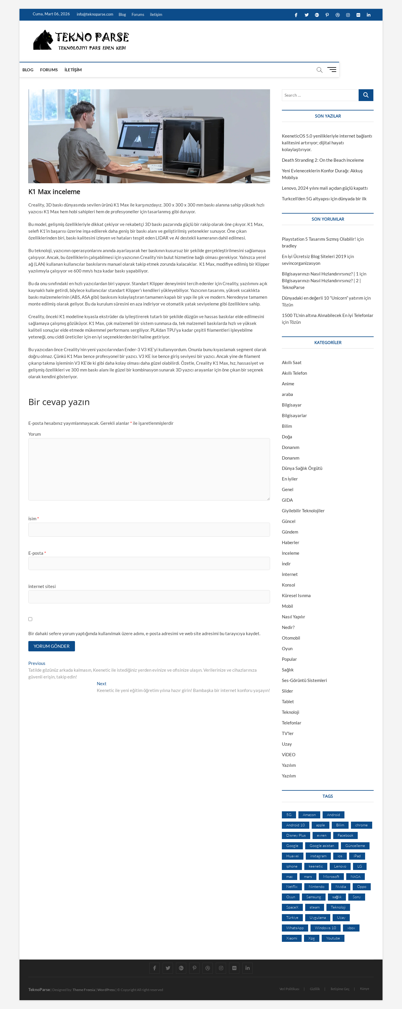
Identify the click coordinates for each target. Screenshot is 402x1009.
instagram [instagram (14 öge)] (318, 855)
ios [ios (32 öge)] (340, 855)
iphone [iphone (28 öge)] (292, 866)
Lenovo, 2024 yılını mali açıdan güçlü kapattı (325, 188)
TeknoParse (39, 989)
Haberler (290, 542)
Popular (289, 659)
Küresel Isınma (296, 595)
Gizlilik (315, 989)
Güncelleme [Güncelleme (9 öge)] (355, 845)
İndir (286, 563)
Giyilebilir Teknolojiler (303, 510)
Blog (122, 14)
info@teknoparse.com (94, 14)
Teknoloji (290, 712)
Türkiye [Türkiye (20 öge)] (292, 917)
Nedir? (288, 627)
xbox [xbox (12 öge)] (351, 927)
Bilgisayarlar (294, 415)
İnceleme (290, 553)
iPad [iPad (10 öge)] (357, 855)
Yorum (34, 434)
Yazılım (289, 765)
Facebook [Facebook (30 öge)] (345, 835)
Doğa (287, 436)
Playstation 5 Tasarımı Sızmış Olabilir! (319, 239)
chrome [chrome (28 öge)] (361, 825)
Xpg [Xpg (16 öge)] (311, 938)
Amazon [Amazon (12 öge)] (309, 814)
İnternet (290, 574)
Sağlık (288, 669)
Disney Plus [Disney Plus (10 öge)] (296, 835)
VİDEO (288, 754)
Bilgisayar (292, 404)
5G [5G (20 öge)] (289, 814)
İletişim (156, 14)
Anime (288, 383)
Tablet (288, 701)
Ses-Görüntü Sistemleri (304, 680)
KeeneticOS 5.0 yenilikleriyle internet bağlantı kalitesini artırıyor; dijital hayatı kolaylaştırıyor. (327, 142)
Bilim (287, 426)
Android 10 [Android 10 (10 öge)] (295, 825)
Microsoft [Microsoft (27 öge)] (331, 876)
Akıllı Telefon (294, 373)
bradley (289, 245)
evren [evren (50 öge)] (321, 835)
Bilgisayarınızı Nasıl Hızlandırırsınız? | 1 (320, 273)
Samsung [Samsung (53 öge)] (313, 896)
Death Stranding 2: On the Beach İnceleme (323, 160)
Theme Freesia (84, 989)
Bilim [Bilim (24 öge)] (340, 825)
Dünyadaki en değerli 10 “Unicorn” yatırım (322, 297)
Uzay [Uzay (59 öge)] (341, 917)
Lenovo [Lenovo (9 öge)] (340, 866)
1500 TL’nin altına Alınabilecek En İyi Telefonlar (327, 315)
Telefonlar (291, 722)
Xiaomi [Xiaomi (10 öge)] (291, 938)
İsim (33, 518)
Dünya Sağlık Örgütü (302, 468)
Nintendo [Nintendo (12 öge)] (316, 886)
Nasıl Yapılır (293, 616)
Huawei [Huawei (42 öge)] (292, 855)
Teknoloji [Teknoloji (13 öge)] (338, 907)
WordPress (106, 989)
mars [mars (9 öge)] (308, 876)
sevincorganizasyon (301, 263)
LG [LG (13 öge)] (359, 866)
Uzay (287, 744)
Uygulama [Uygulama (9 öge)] (318, 917)
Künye (364, 988)
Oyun (287, 648)
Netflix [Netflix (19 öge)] (292, 886)
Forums (138, 14)
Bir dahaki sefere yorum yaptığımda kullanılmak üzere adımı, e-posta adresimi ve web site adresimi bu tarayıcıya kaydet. (144, 633)
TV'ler (288, 733)
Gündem (290, 531)
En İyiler (290, 478)
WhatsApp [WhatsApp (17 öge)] (295, 927)
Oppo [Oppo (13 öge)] (361, 886)
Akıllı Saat (292, 362)
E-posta (37, 553)
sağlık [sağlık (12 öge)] (336, 896)
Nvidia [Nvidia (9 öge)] (341, 886)
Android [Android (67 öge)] (333, 814)
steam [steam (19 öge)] (315, 907)
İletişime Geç (340, 989)
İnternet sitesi (42, 586)
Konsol (288, 584)
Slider (287, 690)
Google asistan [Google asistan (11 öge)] (322, 845)
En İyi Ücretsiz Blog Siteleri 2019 (314, 256)
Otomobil (291, 637)
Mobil (287, 606)
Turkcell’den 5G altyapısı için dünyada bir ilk (324, 198)
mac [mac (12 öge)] (289, 876)
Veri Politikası (289, 989)
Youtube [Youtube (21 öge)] (333, 938)
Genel (287, 489)
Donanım (290, 447)
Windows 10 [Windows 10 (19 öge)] (325, 927)
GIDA (287, 500)
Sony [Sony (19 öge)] (357, 896)
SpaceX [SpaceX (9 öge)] (292, 907)
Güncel (288, 521)
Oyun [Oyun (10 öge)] (290, 896)
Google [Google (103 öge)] (292, 845)
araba (287, 394)
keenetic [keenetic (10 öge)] (316, 866)
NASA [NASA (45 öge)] (355, 876)
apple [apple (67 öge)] (320, 825)
